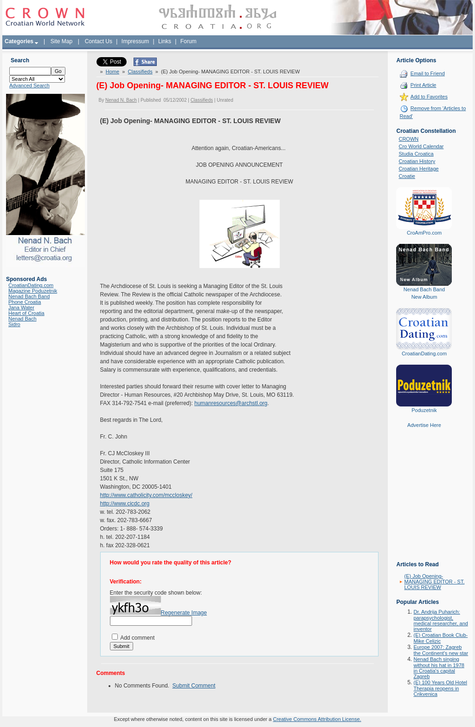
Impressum (135, 41)
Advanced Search (29, 85)
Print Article (423, 85)
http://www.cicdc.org (125, 503)
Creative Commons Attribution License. (317, 719)
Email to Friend (428, 73)
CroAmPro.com (424, 233)
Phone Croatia (24, 302)
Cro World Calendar (420, 146)
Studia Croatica (415, 154)
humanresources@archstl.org (231, 403)
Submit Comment (194, 685)
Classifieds (140, 71)
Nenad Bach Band (29, 296)
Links (164, 41)
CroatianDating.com (30, 285)
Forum (188, 41)
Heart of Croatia (26, 313)
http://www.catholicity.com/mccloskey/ (146, 495)
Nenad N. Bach (121, 100)
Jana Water (21, 307)
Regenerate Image (184, 612)
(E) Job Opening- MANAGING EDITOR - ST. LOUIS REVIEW (434, 581)
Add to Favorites (429, 96)
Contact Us (98, 41)
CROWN (408, 139)
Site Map (61, 41)
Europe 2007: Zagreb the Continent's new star (440, 650)
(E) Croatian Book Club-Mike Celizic (440, 638)
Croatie (406, 176)
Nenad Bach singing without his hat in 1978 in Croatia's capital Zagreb (438, 667)
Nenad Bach (22, 318)
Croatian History (416, 161)
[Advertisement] (424, 501)
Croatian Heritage (418, 168)
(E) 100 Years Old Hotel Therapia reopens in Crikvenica (440, 688)
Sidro (14, 324)
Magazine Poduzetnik (32, 291)
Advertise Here (424, 425)
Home (112, 71)
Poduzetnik (423, 410)
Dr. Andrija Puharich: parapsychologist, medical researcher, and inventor (440, 620)
